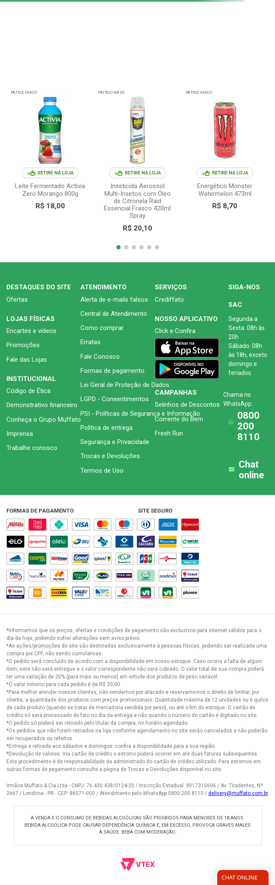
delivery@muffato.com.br (238, 793)
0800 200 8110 (248, 426)
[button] (118, 247)
